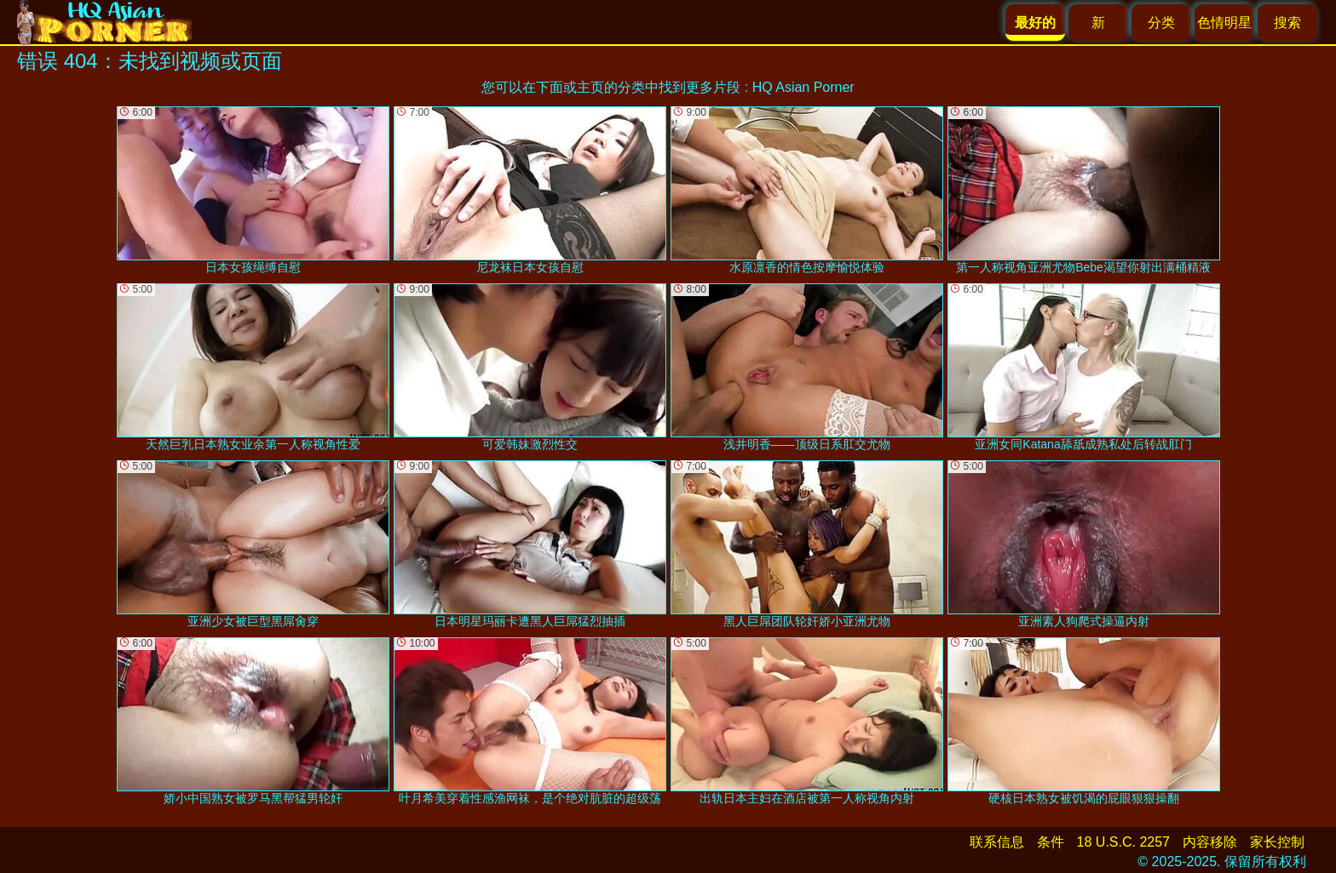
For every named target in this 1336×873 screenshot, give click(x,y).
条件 (1050, 842)
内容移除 (1210, 842)
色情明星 (1224, 22)
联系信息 (997, 842)
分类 (1161, 22)
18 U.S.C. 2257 (1123, 842)
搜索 (1287, 22)
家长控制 (1277, 842)
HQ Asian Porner (803, 87)
